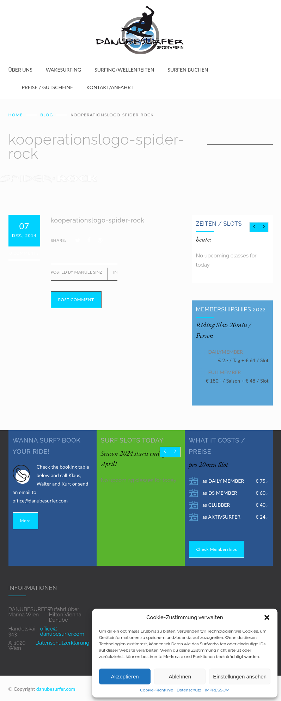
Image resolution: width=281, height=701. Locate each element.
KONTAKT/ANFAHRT (110, 87)
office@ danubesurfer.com (62, 628)
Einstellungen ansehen (240, 676)
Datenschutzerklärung (62, 640)
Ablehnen (180, 676)
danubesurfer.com (55, 686)
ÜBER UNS (20, 70)
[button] (266, 617)
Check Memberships (216, 546)
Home (15, 112)
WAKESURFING (63, 70)
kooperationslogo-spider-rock (98, 217)
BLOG (46, 112)
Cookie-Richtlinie (156, 690)
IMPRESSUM (217, 690)
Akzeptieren (125, 676)
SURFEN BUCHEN (187, 70)
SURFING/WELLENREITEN (124, 70)
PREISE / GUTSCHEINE (47, 87)
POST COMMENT (76, 296)
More (25, 517)
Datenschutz (189, 690)
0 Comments (24, 250)
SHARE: (58, 237)
